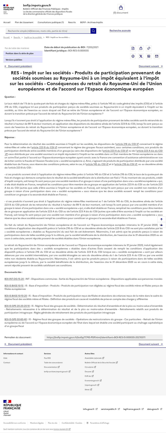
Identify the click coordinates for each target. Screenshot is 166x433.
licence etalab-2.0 (61, 429)
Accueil (6, 22)
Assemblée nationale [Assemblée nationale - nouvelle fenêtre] (93, 358)
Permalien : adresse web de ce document (149, 48)
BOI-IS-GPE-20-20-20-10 (17, 306)
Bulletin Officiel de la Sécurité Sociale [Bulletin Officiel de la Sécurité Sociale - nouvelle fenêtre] (100, 362)
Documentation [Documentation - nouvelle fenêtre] (50, 367)
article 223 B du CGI (43, 147)
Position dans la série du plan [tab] (20, 53)
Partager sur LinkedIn (149, 56)
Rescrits (72, 22)
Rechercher (93, 31)
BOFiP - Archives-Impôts (91, 22)
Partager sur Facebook (133, 56)
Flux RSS (47, 358)
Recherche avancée (120, 30)
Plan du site (53, 423)
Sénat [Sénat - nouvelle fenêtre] (87, 389)
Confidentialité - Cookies (72, 423)
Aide (5, 358)
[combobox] (48, 31)
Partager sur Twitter (141, 56)
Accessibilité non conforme (14, 423)
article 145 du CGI (96, 164)
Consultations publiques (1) (51, 22)
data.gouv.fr (153, 409)
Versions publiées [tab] (14, 59)
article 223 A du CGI (114, 150)
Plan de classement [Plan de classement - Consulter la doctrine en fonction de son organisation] (24, 22)
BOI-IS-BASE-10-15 (14, 285)
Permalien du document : (18, 337)
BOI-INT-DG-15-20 (14, 279)
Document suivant (149, 66)
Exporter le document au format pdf (133, 48)
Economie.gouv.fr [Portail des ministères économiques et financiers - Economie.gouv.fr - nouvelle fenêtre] (92, 380)
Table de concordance (53, 362)
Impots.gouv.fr (91, 385)
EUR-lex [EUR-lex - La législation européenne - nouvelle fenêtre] (88, 376)
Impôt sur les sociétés (33, 37)
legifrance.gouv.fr (132, 409)
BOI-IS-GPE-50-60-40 (16, 319)
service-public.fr (109, 409)
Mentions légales (37, 423)
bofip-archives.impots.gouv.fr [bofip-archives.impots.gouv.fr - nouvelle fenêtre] (56, 371)
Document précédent (20, 66)
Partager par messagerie (157, 56)
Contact (6, 362)
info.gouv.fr (89, 409)
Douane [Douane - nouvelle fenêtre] (88, 371)
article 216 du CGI (126, 144)
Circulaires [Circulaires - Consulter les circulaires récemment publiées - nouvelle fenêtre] (89, 367)
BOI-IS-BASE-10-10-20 (16, 295)
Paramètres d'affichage (99, 423)
